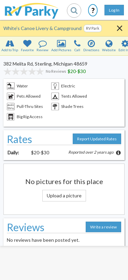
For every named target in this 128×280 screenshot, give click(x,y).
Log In (114, 10)
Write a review (103, 226)
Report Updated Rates (97, 138)
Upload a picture (64, 195)
